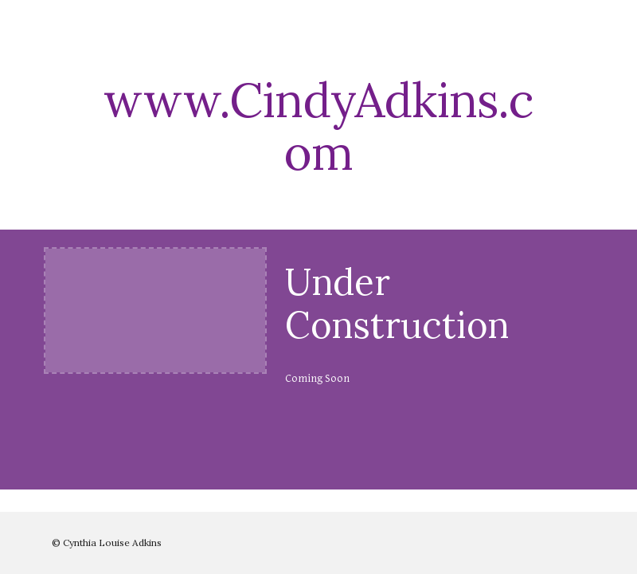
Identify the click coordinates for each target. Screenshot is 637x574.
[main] (318, 126)
